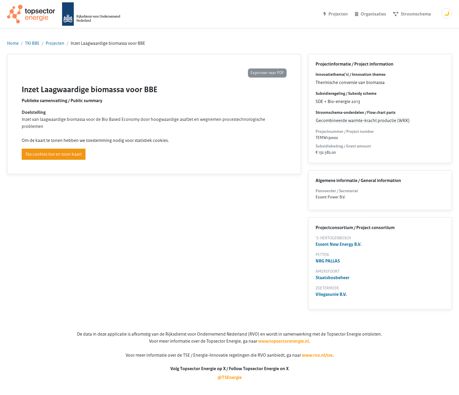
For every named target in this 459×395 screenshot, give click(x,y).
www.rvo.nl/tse (317, 355)
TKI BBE (32, 43)
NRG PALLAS (328, 261)
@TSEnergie (229, 377)
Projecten (55, 43)
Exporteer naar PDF (267, 73)
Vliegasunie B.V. (331, 294)
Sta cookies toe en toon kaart (53, 154)
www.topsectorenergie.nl (283, 341)
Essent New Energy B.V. (339, 244)
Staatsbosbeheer (333, 277)
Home (13, 43)
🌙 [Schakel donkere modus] (447, 13)
